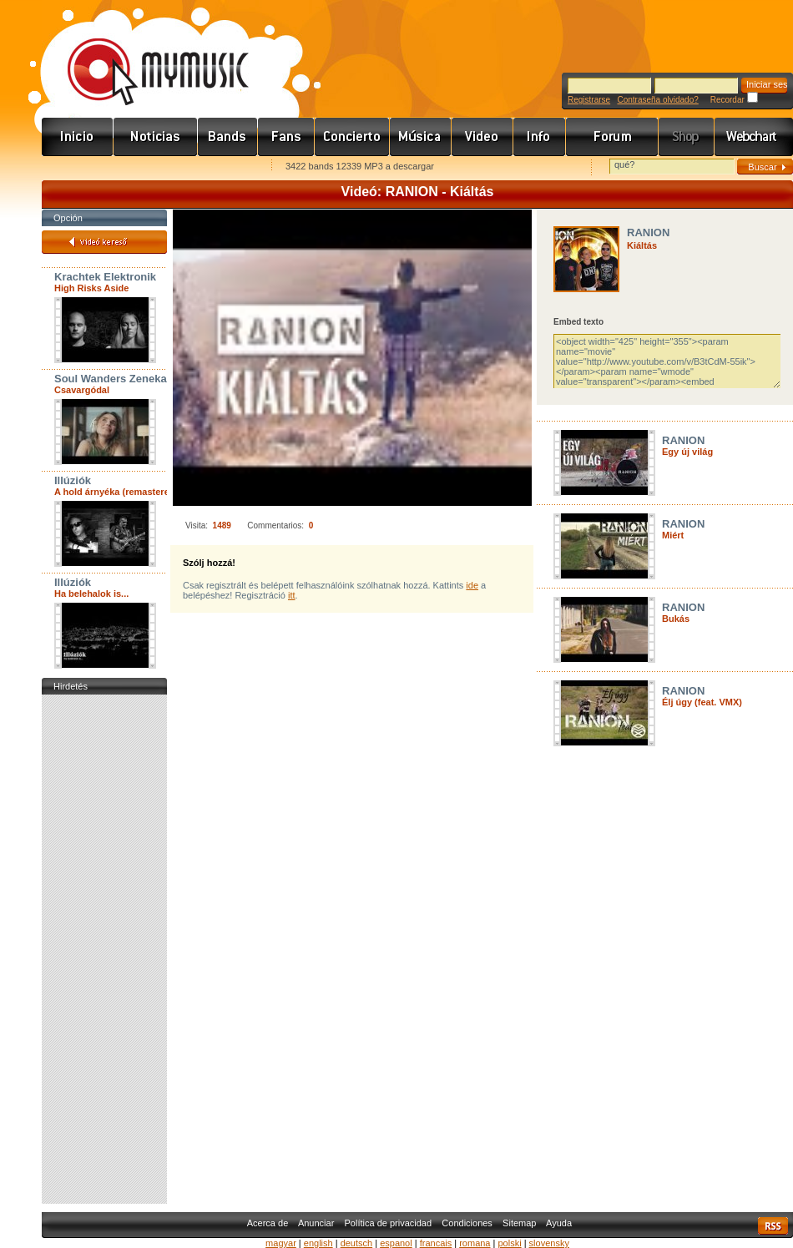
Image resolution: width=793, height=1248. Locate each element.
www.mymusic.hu (144, 54)
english (318, 1243)
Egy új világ (687, 452)
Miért (673, 535)
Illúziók (72, 480)
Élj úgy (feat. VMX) (702, 702)
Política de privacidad (388, 1223)
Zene (421, 137)
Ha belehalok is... (91, 594)
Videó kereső (104, 242)
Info (539, 137)
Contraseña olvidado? (657, 99)
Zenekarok (228, 137)
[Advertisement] (104, 949)
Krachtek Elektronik (105, 276)
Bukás (675, 619)
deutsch (357, 1243)
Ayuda (559, 1223)
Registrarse (589, 99)
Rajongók (286, 137)
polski (509, 1243)
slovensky (549, 1243)
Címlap (78, 137)
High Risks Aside (91, 288)
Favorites (76, 167)
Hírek (156, 137)
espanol (396, 1243)
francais (436, 1243)
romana (474, 1243)
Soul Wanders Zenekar (112, 378)
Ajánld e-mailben (218, 167)
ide (472, 585)
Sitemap (519, 1223)
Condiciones (467, 1223)
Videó (482, 137)
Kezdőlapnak (147, 167)
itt (291, 595)
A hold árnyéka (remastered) (116, 492)
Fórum (612, 137)
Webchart (754, 137)
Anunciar (316, 1223)
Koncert (352, 137)
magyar (280, 1243)
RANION (648, 232)
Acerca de (268, 1223)
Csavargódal (81, 390)
